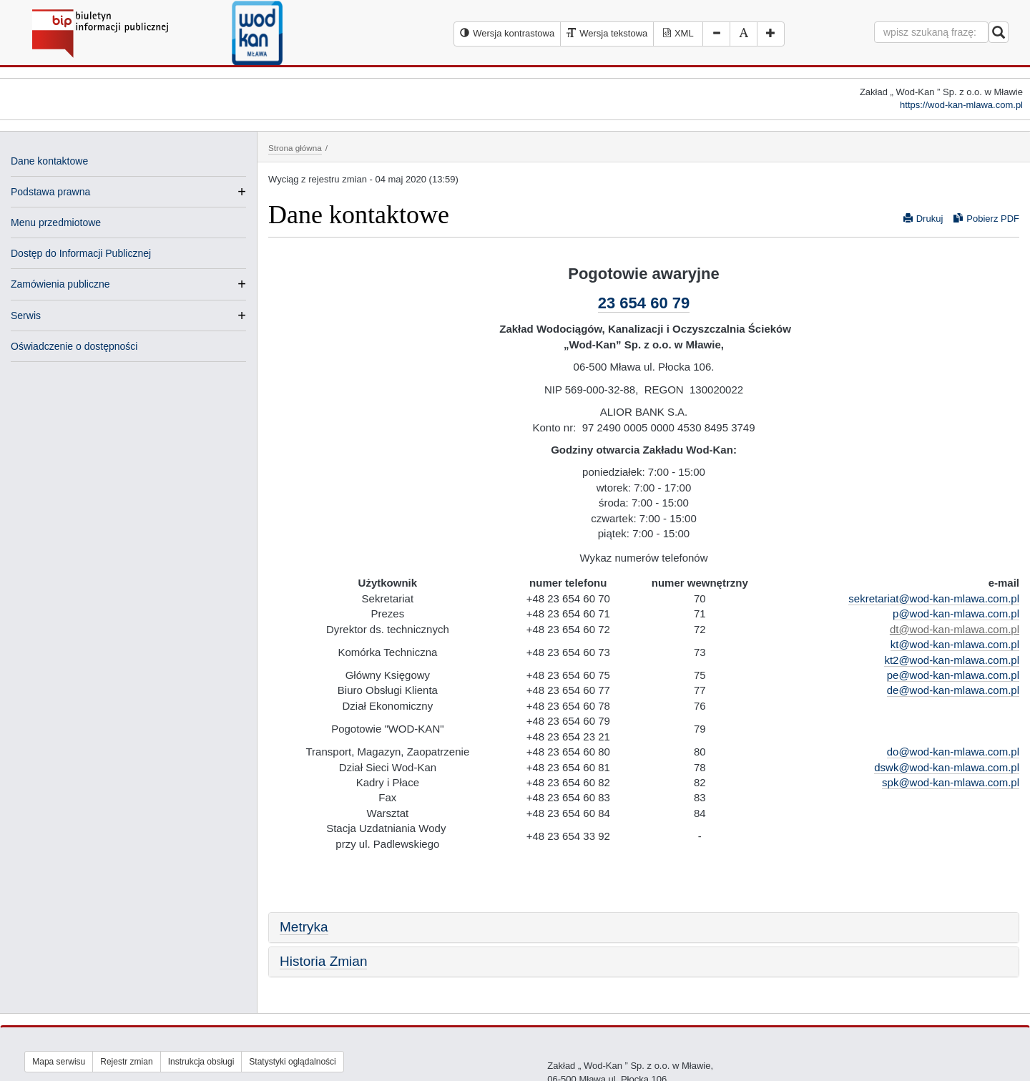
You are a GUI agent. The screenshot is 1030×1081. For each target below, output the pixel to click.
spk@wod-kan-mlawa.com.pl (950, 782)
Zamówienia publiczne (60, 284)
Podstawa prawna (50, 191)
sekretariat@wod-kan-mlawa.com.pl (933, 598)
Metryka (304, 926)
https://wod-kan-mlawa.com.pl (961, 104)
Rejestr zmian (126, 1062)
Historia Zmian (323, 961)
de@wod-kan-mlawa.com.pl (953, 690)
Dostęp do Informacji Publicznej (81, 253)
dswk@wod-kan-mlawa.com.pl (946, 767)
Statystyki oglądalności (292, 1062)
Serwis (26, 315)
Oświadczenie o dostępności (74, 346)
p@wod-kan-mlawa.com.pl (956, 613)
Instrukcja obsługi (201, 1062)
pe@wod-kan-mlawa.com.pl (953, 675)
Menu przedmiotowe (56, 222)
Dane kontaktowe (49, 161)
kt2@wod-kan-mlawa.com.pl (951, 660)
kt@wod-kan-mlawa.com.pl (955, 644)
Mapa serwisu (58, 1062)
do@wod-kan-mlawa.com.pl (953, 751)
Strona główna (295, 147)
